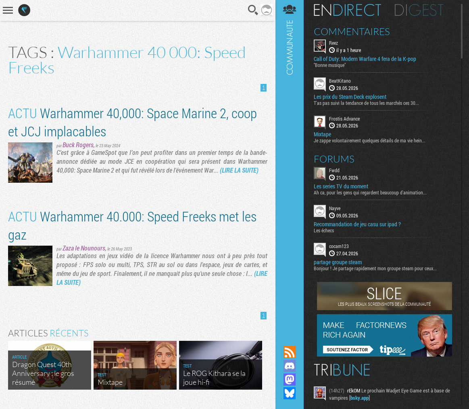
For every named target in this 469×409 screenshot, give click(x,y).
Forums (334, 159)
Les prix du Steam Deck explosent (350, 97)
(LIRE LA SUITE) (239, 170)
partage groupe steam (338, 262)
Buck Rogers (78, 144)
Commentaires (352, 31)
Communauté (289, 165)
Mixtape (322, 134)
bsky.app (359, 397)
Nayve (334, 208)
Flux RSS (289, 352)
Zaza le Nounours (84, 248)
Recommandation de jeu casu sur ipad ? (357, 224)
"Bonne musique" (330, 65)
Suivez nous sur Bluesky (289, 393)
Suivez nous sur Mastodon (289, 380)
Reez (333, 43)
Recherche (253, 10)
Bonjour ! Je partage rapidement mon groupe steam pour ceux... (375, 268)
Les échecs (324, 230)
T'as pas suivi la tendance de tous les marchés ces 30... (366, 103)
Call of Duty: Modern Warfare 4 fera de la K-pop (365, 59)
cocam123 (339, 246)
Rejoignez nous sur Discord (289, 366)
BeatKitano (340, 80)
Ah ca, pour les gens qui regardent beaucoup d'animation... (370, 192)
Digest (419, 10)
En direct (347, 10)
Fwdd (334, 170)
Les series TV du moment (341, 186)
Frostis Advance (344, 118)
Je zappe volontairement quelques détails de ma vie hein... (369, 140)
